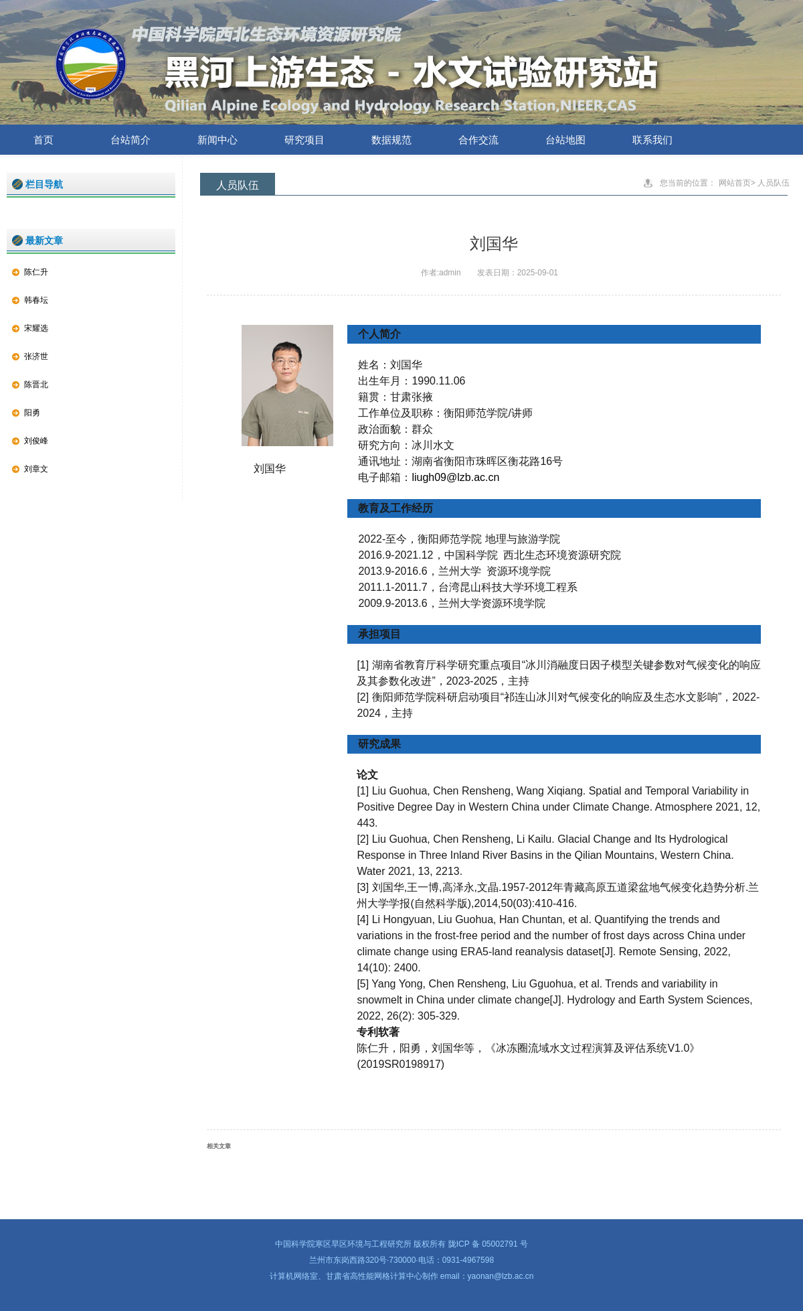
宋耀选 (36, 328)
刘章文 (36, 469)
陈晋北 (36, 384)
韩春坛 (36, 300)
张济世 (36, 356)
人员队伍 (773, 183)
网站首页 (735, 183)
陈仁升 (36, 272)
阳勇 (32, 412)
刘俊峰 (36, 440)
